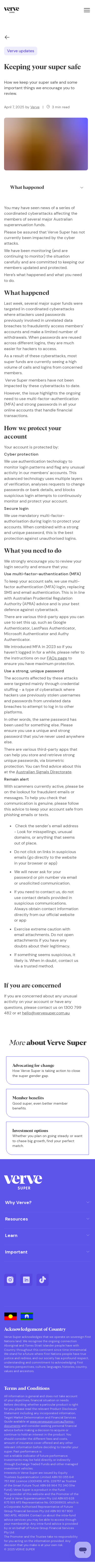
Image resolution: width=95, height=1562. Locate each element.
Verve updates (20, 50)
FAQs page (57, 658)
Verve (35, 107)
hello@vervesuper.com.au (46, 1013)
